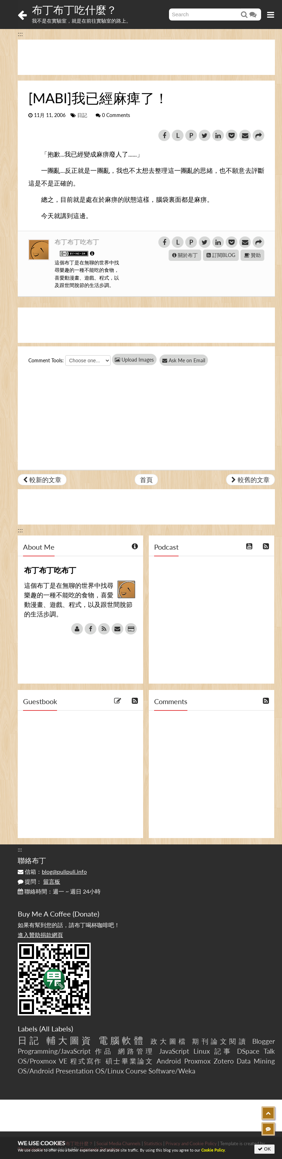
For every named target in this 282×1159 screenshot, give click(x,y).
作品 (104, 1051)
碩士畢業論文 (130, 1061)
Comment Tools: (46, 360)
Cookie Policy (213, 1150)
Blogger (263, 1041)
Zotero (224, 1061)
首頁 (146, 480)
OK (264, 1149)
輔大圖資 (70, 1040)
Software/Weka (171, 1071)
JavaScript (174, 1051)
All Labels (56, 1028)
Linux (201, 1051)
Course (136, 1071)
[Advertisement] (146, 57)
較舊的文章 (250, 480)
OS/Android (36, 1071)
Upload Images (134, 360)
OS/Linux (109, 1071)
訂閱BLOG (221, 255)
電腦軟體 (122, 1040)
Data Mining (256, 1061)
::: (20, 33)
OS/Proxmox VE (42, 1061)
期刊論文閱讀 (220, 1041)
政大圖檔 (169, 1041)
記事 (223, 1051)
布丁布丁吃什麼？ (74, 9)
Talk (269, 1051)
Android (169, 1061)
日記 (82, 115)
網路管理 (136, 1051)
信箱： (52, 871)
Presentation (75, 1071)
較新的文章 (42, 480)
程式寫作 (86, 1061)
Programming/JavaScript (54, 1051)
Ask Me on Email (188, 360)
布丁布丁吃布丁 (77, 242)
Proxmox (197, 1061)
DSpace (248, 1051)
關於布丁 (185, 255)
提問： (39, 881)
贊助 (252, 255)
